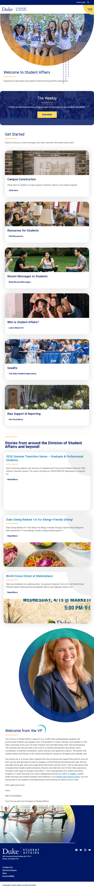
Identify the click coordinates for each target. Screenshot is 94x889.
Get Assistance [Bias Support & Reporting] (16, 419)
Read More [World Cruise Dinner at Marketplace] (12, 592)
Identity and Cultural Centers (68, 777)
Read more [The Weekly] (47, 115)
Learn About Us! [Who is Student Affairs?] (16, 328)
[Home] (14, 9)
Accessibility (8, 876)
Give (4, 873)
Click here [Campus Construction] (13, 190)
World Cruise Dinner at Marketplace (29, 576)
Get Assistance (9, 870)
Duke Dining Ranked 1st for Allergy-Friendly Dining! (39, 519)
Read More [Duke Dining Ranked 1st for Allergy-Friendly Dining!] (12, 536)
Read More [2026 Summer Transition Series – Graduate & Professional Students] (12, 479)
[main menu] (90, 9)
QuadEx (73, 774)
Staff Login (80, 2)
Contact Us (7, 867)
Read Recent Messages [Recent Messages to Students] (20, 282)
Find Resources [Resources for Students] (16, 236)
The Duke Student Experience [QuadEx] (22, 373)
